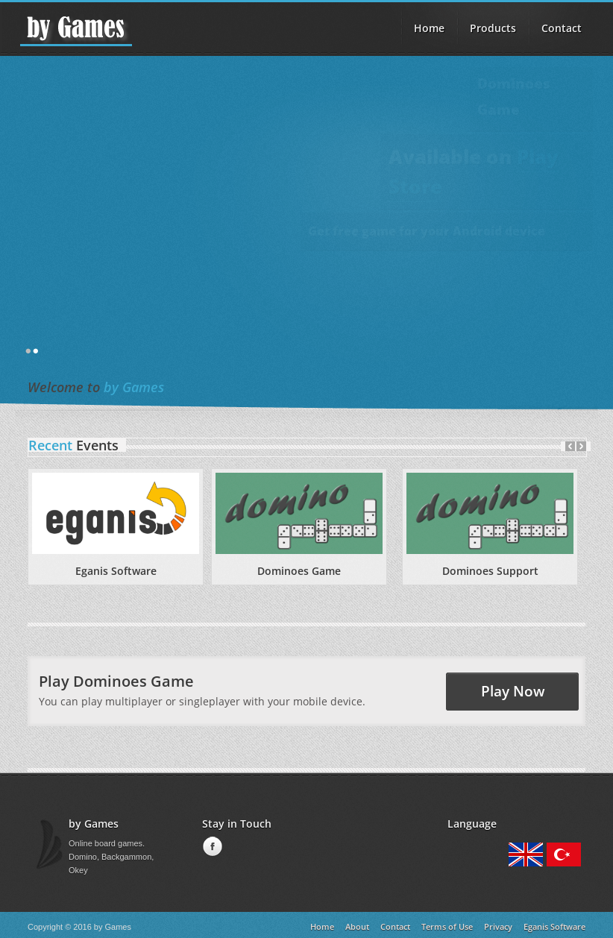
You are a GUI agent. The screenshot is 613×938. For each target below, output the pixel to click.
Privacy (498, 926)
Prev (570, 446)
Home (429, 28)
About (357, 926)
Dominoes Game (299, 571)
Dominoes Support (490, 571)
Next (581, 446)
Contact (561, 28)
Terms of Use (447, 926)
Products (493, 28)
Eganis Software (116, 571)
